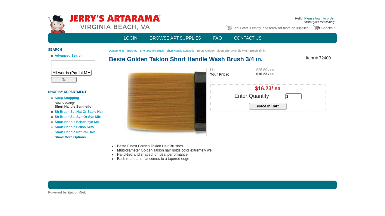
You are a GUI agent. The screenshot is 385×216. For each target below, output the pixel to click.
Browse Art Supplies (175, 38)
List (213, 70)
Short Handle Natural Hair (75, 132)
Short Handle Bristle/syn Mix (77, 122)
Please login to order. (319, 18)
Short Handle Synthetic (181, 50)
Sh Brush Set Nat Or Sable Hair (79, 111)
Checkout (328, 28)
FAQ (217, 38)
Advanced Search (68, 55)
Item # (312, 58)
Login (130, 38)
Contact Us (247, 38)
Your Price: (219, 74)
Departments (117, 50)
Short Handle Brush (152, 50)
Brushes (132, 50)
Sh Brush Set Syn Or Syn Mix (78, 116)
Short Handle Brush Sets (74, 127)
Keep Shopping (67, 98)
